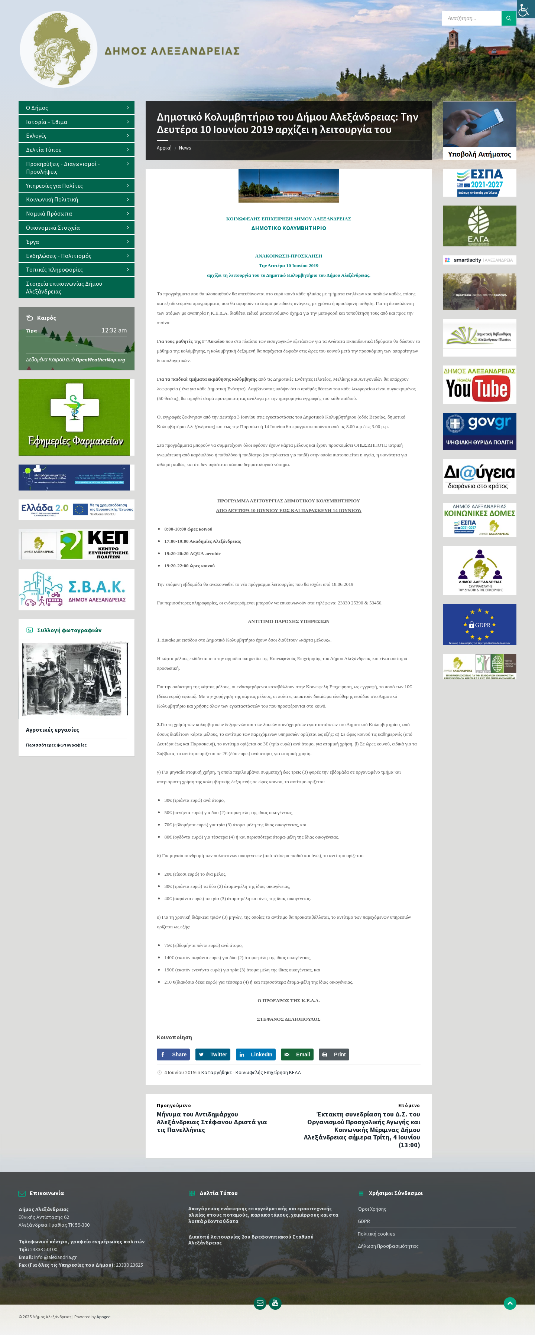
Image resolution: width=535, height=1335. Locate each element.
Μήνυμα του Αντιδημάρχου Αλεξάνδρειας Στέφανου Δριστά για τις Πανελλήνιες (212, 1122)
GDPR (364, 1221)
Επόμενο (409, 1105)
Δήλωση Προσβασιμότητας (388, 1246)
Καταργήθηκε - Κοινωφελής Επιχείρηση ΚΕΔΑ (251, 1072)
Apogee (103, 1316)
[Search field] (479, 18)
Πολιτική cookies (376, 1233)
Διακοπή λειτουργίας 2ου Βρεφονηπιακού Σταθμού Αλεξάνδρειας (251, 1239)
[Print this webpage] (334, 1054)
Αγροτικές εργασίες (52, 729)
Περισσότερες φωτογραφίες (56, 745)
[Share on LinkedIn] (256, 1054)
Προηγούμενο (174, 1105)
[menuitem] (76, 107)
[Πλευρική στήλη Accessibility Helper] (526, 9)
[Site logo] (130, 86)
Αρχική (164, 147)
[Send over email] (297, 1054)
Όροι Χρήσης (372, 1209)
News (185, 147)
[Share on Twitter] (213, 1054)
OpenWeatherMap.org (100, 359)
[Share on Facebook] (173, 1054)
